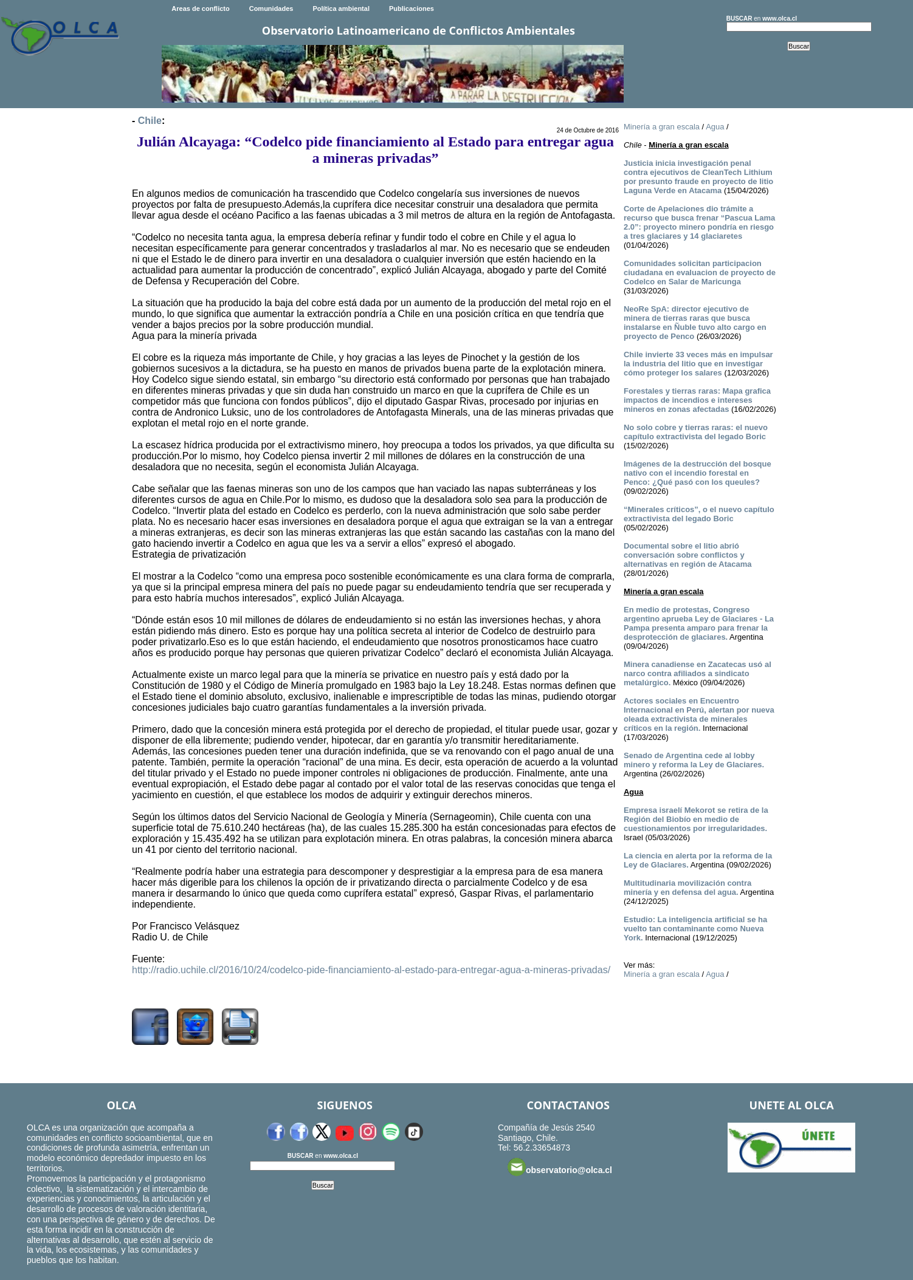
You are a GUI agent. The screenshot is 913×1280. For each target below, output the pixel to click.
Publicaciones (411, 8)
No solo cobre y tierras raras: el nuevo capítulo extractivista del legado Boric (696, 432)
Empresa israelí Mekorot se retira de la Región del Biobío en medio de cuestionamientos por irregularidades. (696, 819)
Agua (715, 126)
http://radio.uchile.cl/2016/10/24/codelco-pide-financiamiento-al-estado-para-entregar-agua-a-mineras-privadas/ (371, 970)
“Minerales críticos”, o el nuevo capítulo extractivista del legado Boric (699, 514)
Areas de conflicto (200, 8)
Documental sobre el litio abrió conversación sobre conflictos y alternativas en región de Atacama (688, 555)
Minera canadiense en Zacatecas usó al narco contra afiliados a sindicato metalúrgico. (697, 673)
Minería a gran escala (662, 126)
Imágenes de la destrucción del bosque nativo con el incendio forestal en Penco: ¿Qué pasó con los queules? (697, 473)
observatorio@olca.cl (560, 1167)
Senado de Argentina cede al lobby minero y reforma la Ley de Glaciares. (694, 760)
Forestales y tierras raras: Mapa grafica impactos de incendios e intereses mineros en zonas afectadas (697, 400)
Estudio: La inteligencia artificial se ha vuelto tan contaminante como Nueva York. (695, 928)
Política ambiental (341, 8)
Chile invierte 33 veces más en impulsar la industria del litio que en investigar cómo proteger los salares (698, 363)
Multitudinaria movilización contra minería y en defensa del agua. (687, 887)
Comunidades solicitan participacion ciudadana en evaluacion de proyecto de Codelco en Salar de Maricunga (700, 272)
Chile (150, 120)
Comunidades (271, 8)
